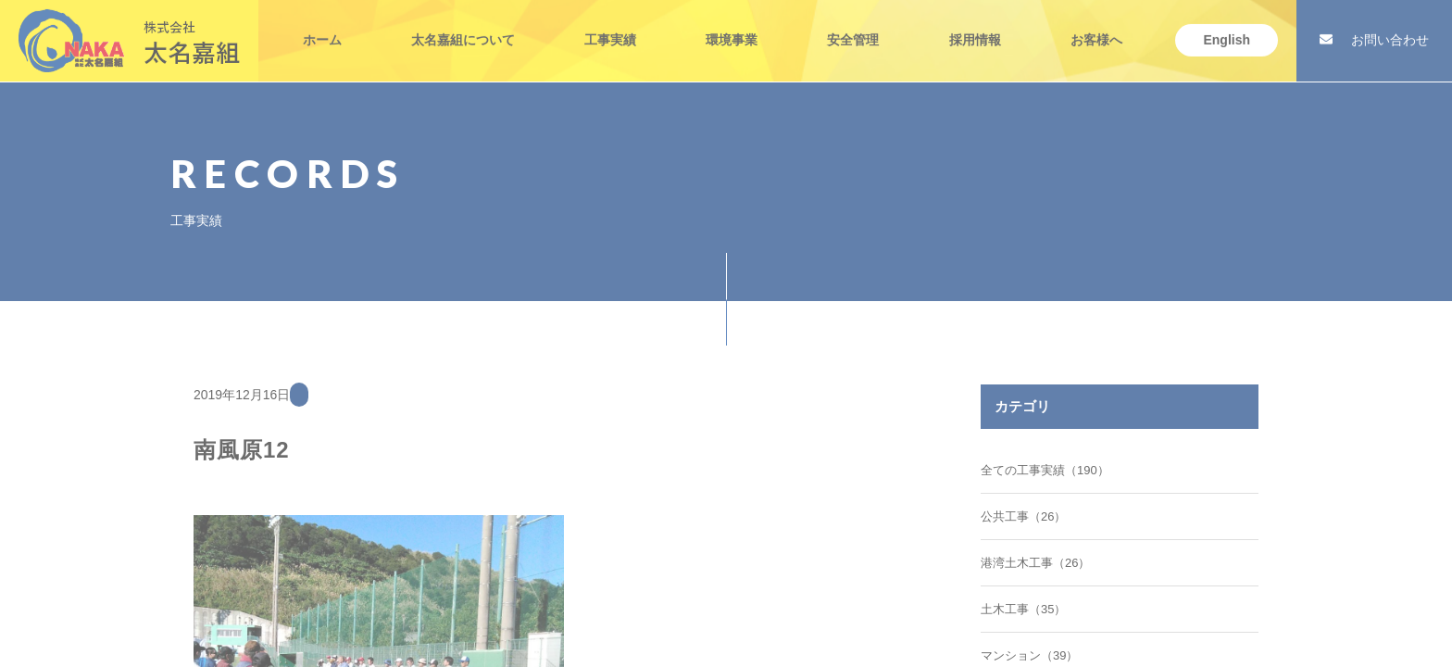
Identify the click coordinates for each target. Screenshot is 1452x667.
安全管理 (853, 28)
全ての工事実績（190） (1045, 470)
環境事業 (731, 28)
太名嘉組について (463, 28)
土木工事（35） (1023, 609)
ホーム (322, 28)
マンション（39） (1029, 655)
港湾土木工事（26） (1035, 563)
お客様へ (1096, 28)
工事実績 (610, 28)
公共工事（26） (1023, 516)
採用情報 (975, 28)
